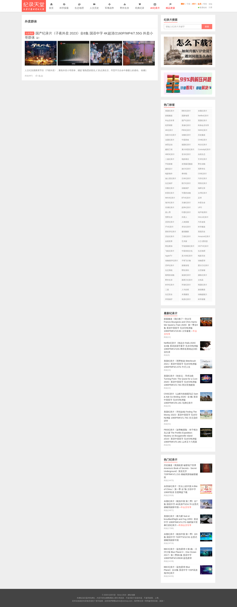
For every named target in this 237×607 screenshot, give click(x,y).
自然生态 (201, 154)
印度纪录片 (186, 212)
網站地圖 (131, 595)
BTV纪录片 (186, 198)
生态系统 (168, 270)
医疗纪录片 (186, 183)
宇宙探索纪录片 (188, 246)
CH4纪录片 (202, 140)
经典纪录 (139, 6)
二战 (167, 290)
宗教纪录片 (169, 188)
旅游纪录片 (186, 275)
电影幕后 (185, 159)
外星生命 (201, 203)
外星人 (184, 217)
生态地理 (79, 6)
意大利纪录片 (187, 256)
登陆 (210, 4)
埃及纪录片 (186, 299)
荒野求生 (201, 169)
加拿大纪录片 (170, 135)
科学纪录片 (169, 285)
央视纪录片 (202, 111)
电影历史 (201, 256)
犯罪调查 (168, 125)
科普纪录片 (169, 193)
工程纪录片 (186, 236)
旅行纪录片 (186, 169)
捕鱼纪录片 (202, 275)
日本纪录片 (186, 178)
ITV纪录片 (169, 227)
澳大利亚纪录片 (188, 149)
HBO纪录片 (170, 154)
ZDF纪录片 (169, 265)
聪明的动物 (169, 275)
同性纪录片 (202, 183)
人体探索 (185, 222)
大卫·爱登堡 (203, 241)
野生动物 (201, 164)
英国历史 (201, 232)
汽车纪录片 (202, 178)
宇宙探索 (168, 164)
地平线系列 (202, 212)
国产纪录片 (186, 120)
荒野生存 (168, 217)
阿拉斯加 (168, 246)
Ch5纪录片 (202, 174)
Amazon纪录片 (204, 236)
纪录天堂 (34, 6)
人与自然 (185, 290)
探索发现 (185, 265)
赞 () (39, 76)
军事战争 (109, 6)
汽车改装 (201, 222)
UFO (200, 207)
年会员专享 (169, 120)
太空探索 (201, 270)
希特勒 (184, 174)
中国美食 (185, 140)
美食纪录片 (186, 125)
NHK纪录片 (202, 130)
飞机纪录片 (169, 251)
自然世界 (168, 241)
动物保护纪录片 (171, 261)
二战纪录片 (169, 159)
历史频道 (201, 135)
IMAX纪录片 (170, 198)
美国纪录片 (169, 111)
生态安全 (168, 294)
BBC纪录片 (186, 111)
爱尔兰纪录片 (203, 265)
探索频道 (168, 116)
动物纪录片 (186, 135)
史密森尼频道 (187, 164)
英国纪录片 (202, 120)
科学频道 (201, 227)
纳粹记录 (201, 188)
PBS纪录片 (186, 130)
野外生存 (124, 6)
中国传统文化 (187, 251)
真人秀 (168, 212)
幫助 (205, 4)
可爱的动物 (186, 193)
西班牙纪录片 (170, 232)
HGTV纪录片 (203, 246)
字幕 (188, 4)
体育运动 (168, 145)
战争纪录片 (186, 207)
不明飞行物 (186, 261)
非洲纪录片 (169, 207)
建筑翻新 (185, 232)
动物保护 (185, 188)
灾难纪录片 (186, 203)
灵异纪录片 (169, 222)
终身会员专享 (203, 125)
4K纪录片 (169, 130)
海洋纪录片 (169, 203)
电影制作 (168, 174)
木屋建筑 (185, 294)
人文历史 (94, 6)
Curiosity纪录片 (204, 149)
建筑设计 (168, 169)
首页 (51, 6)
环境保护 (168, 299)
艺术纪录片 (202, 159)
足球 (200, 198)
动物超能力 (202, 294)
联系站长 (202, 7)
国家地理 (185, 116)
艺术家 (184, 241)
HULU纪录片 (203, 217)
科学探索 (64, 6)
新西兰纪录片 (187, 280)
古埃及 (200, 280)
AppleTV (168, 256)
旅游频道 (201, 290)
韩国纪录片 (202, 285)
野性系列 (185, 270)
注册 (210, 7)
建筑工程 (168, 149)
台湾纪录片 (202, 193)
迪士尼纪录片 (170, 178)
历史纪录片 (169, 236)
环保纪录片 (186, 285)
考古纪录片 (202, 145)
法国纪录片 (169, 140)
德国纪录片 (186, 145)
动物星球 (201, 261)
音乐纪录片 (186, 154)
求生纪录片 (186, 227)
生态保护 (168, 183)
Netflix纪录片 (203, 116)
